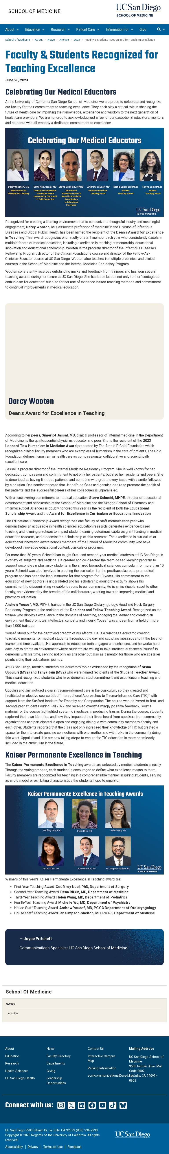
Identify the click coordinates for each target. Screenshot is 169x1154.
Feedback (74, 1147)
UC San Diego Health (20, 1078)
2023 (77, 39)
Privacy (33, 1147)
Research (60, 29)
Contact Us (96, 1049)
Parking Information (102, 1068)
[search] (161, 29)
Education (34, 29)
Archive (64, 39)
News (51, 39)
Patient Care (87, 29)
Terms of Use (53, 1147)
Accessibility (14, 1147)
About (11, 29)
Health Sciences (16, 1071)
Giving (51, 1071)
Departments (56, 1063)
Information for (119, 29)
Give (143, 29)
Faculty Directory (59, 1056)
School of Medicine (34, 11)
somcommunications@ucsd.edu (111, 1075)
